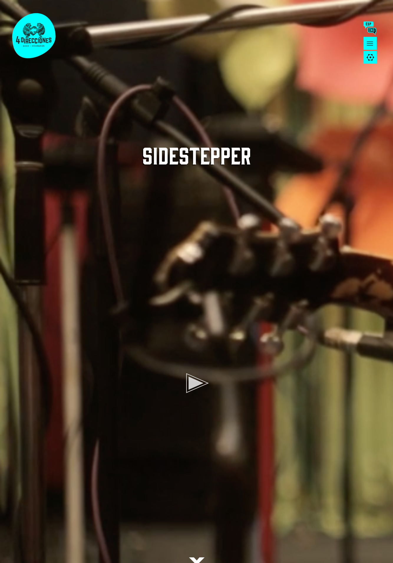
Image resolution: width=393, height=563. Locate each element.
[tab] (370, 57)
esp (369, 25)
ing (372, 31)
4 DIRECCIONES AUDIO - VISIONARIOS (38, 35)
